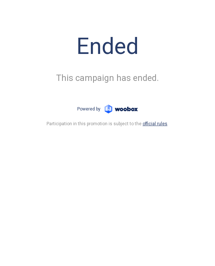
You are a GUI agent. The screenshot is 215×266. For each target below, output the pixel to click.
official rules (155, 123)
